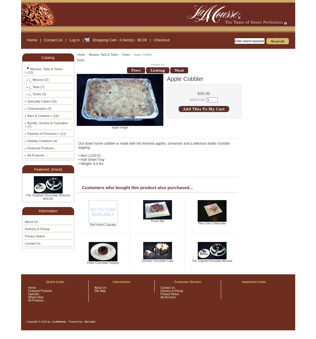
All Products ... (36, 155)
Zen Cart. (90, 321)
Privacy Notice (35, 236)
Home (32, 40)
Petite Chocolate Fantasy (103, 263)
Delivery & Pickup (37, 229)
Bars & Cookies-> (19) (42, 116)
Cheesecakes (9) (38, 108)
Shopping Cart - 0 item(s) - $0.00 (119, 40)
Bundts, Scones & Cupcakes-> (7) (47, 124)
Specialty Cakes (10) (41, 101)
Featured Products (40, 291)
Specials (33, 294)
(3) (35, 94)
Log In (74, 40)
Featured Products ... (41, 148)
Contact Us (53, 40)
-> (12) (44, 70)
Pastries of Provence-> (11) (45, 133)
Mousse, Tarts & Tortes (103, 54)
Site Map (100, 291)
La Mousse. (60, 321)
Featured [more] (48, 169)
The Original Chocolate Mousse (48, 194)
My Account (167, 297)
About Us (31, 221)
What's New (36, 297)
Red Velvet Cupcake (103, 224)
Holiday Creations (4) (41, 141)
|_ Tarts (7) (34, 87)
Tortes (126, 54)
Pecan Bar (157, 221)
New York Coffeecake (212, 223)
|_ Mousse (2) (36, 79)
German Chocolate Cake (157, 260)
